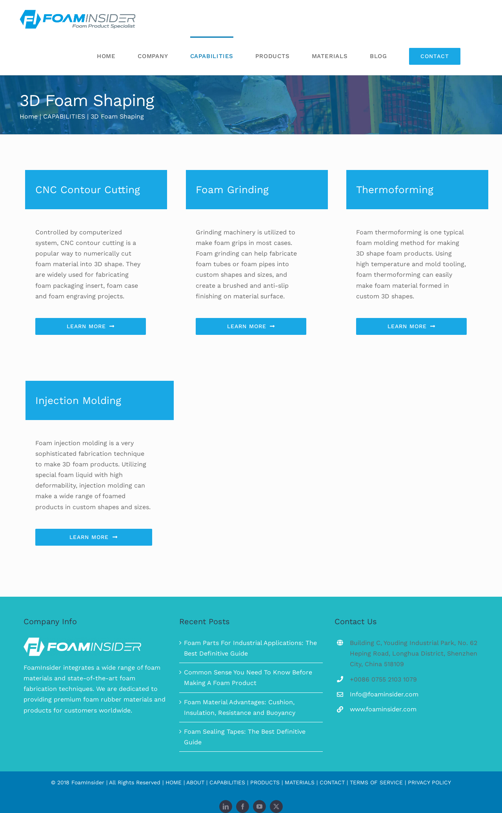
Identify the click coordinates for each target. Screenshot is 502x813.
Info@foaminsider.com (384, 694)
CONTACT (332, 782)
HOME (174, 782)
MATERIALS (300, 782)
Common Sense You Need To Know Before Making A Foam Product (248, 678)
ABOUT (195, 782)
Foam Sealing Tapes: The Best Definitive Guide (245, 737)
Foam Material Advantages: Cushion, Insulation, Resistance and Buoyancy (239, 707)
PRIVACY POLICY (429, 782)
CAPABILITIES (227, 782)
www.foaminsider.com (383, 709)
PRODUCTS (265, 782)
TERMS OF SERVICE (376, 782)
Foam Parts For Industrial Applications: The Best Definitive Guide (250, 648)
